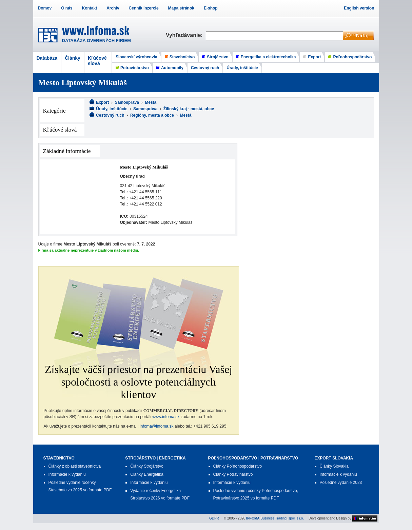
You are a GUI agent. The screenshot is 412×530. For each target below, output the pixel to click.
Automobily (172, 67)
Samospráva (127, 102)
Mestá (150, 102)
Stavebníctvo (182, 57)
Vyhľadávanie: (186, 35)
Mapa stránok (181, 8)
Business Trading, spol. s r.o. (275, 518)
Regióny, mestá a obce (152, 115)
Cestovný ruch (205, 67)
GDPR (214, 518)
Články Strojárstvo (146, 466)
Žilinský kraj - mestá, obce (188, 108)
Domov (45, 8)
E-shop (211, 8)
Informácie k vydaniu (67, 474)
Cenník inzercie (144, 8)
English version (359, 8)
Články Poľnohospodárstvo (237, 466)
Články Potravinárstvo (233, 474)
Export (314, 57)
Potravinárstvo (134, 67)
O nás (66, 8)
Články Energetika (146, 474)
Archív (112, 8)
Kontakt (89, 8)
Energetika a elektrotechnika (268, 57)
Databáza (47, 58)
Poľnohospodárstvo (352, 57)
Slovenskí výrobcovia (136, 57)
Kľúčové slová (97, 60)
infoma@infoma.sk (157, 426)
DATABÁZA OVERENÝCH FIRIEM (96, 40)
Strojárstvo (217, 57)
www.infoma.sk (165, 416)
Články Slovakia (334, 466)
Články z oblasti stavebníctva (74, 466)
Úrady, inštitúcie (242, 67)
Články (72, 58)
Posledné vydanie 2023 (341, 482)
